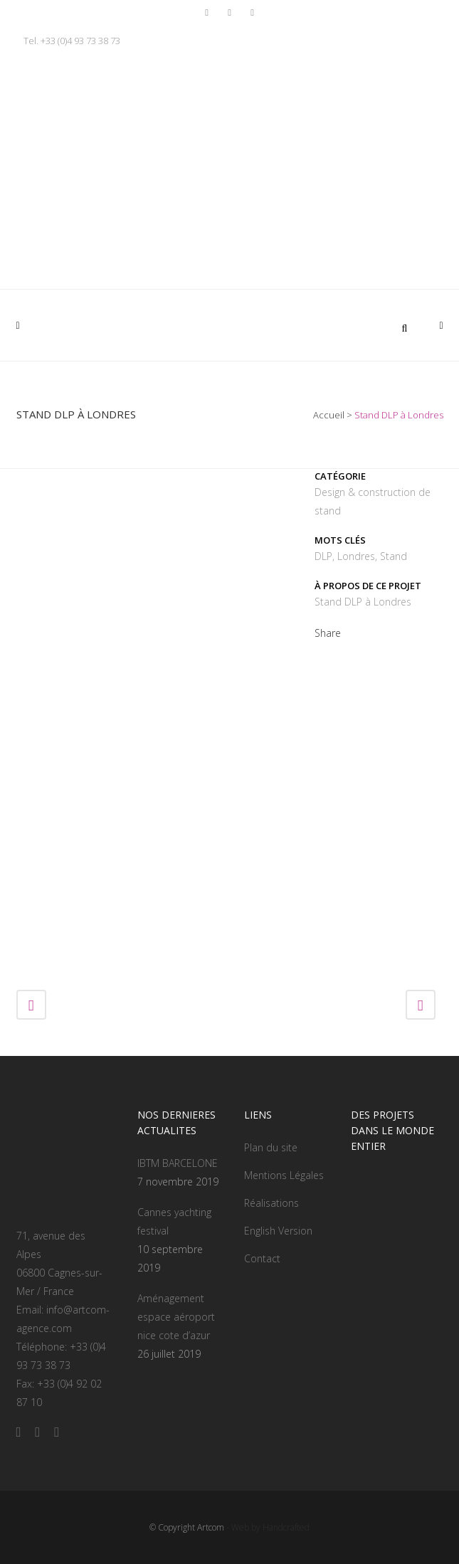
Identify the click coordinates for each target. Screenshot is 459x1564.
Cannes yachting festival (174, 1221)
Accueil (328, 414)
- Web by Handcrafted (267, 1527)
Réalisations (271, 1203)
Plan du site (270, 1147)
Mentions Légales (284, 1175)
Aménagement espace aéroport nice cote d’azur (176, 1316)
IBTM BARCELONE (177, 1163)
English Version (278, 1230)
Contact (262, 1258)
